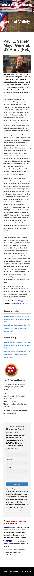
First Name (10, 451)
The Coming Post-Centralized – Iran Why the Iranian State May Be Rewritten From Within (17, 319)
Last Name (9, 459)
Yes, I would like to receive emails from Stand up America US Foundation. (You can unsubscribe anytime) (16, 478)
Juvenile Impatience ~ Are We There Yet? (17, 325)
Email (8, 468)
